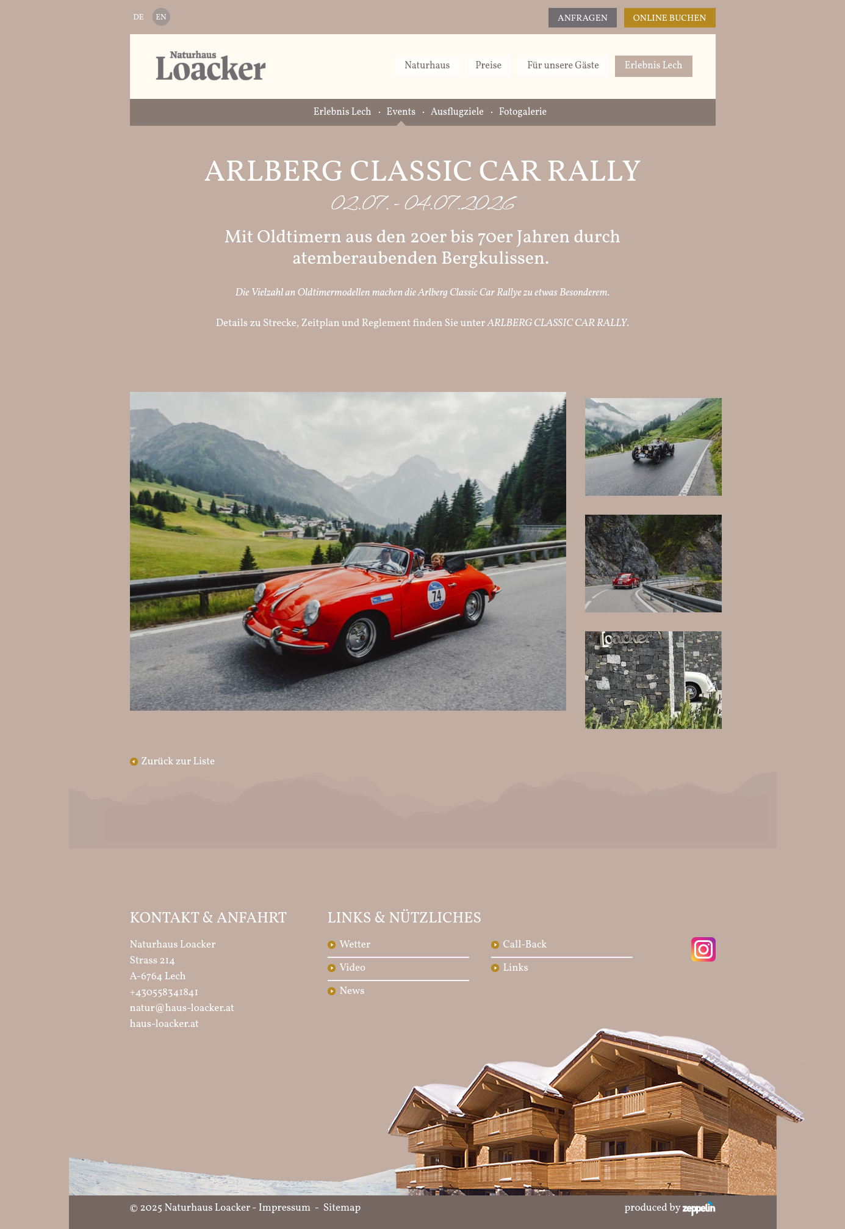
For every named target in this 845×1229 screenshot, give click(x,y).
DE (138, 17)
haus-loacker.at (165, 1024)
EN (161, 17)
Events (401, 112)
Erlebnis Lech (654, 66)
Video (353, 968)
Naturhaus (427, 66)
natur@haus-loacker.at (182, 1008)
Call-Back (525, 945)
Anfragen (583, 18)
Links (515, 968)
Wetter (355, 945)
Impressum (285, 1208)
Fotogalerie (523, 112)
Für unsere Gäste (563, 66)
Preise (488, 66)
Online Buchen (670, 18)
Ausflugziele (457, 112)
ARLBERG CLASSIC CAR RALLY (557, 323)
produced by (670, 1208)
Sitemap (342, 1208)
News (352, 991)
